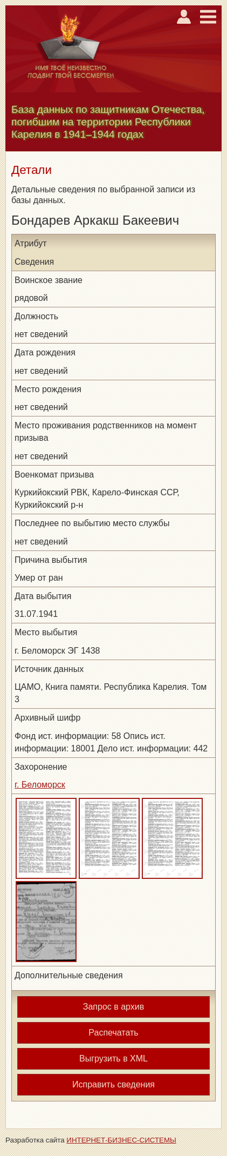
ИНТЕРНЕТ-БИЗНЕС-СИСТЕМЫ (121, 1140)
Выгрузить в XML (113, 1058)
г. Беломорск (40, 784)
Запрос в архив (113, 1006)
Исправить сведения (113, 1084)
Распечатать (113, 1032)
